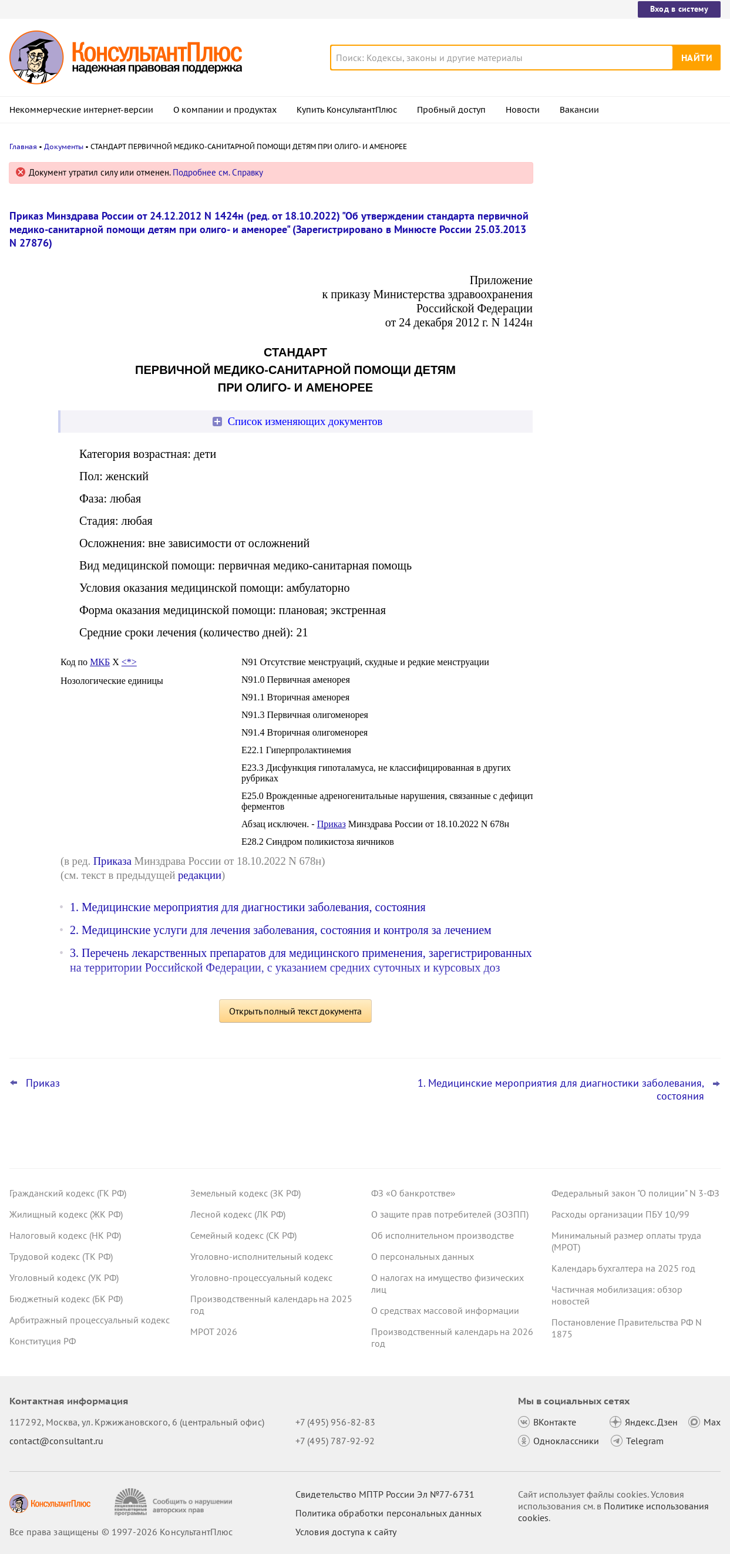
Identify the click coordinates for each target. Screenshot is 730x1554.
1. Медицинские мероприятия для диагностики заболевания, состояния (248, 907)
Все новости (581, 459)
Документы (63, 146)
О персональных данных (422, 1256)
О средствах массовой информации (445, 1310)
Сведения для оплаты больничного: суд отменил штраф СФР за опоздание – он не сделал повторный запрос (633, 421)
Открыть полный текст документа (295, 1011)
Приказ (331, 824)
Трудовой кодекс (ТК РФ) (61, 1256)
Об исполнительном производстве (442, 1235)
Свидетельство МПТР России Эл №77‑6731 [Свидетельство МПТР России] (385, 1494)
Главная (23, 146)
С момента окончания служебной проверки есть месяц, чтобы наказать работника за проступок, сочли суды (629, 230)
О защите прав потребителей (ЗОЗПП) (450, 1214)
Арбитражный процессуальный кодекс (89, 1320)
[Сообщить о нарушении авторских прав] (175, 1502)
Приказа (112, 861)
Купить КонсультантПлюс (347, 110)
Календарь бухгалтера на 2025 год (623, 1268)
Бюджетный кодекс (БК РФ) (66, 1298)
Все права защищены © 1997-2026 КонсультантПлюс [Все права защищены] (121, 1532)
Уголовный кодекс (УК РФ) (64, 1277)
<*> (129, 662)
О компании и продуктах (225, 110)
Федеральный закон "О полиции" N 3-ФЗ (635, 1193)
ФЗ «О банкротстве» (413, 1193)
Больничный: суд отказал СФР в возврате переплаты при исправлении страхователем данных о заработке (632, 294)
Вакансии (579, 110)
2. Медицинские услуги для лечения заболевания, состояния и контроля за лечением (281, 929)
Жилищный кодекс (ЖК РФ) (66, 1214)
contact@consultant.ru (56, 1441)
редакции (199, 875)
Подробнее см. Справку (218, 172)
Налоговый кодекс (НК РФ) (65, 1235)
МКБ (100, 662)
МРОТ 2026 (213, 1331)
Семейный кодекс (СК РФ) (243, 1235)
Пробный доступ (451, 110)
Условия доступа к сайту (345, 1532)
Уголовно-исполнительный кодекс (261, 1256)
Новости (523, 110)
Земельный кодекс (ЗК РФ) (245, 1193)
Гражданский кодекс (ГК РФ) (67, 1193)
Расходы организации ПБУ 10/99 (620, 1214)
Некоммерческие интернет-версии (81, 110)
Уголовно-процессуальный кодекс (261, 1277)
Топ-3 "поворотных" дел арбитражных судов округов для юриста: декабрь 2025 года (631, 358)
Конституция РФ (42, 1341)
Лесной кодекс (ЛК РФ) (237, 1214)
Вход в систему (679, 9)
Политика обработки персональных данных (388, 1513)
